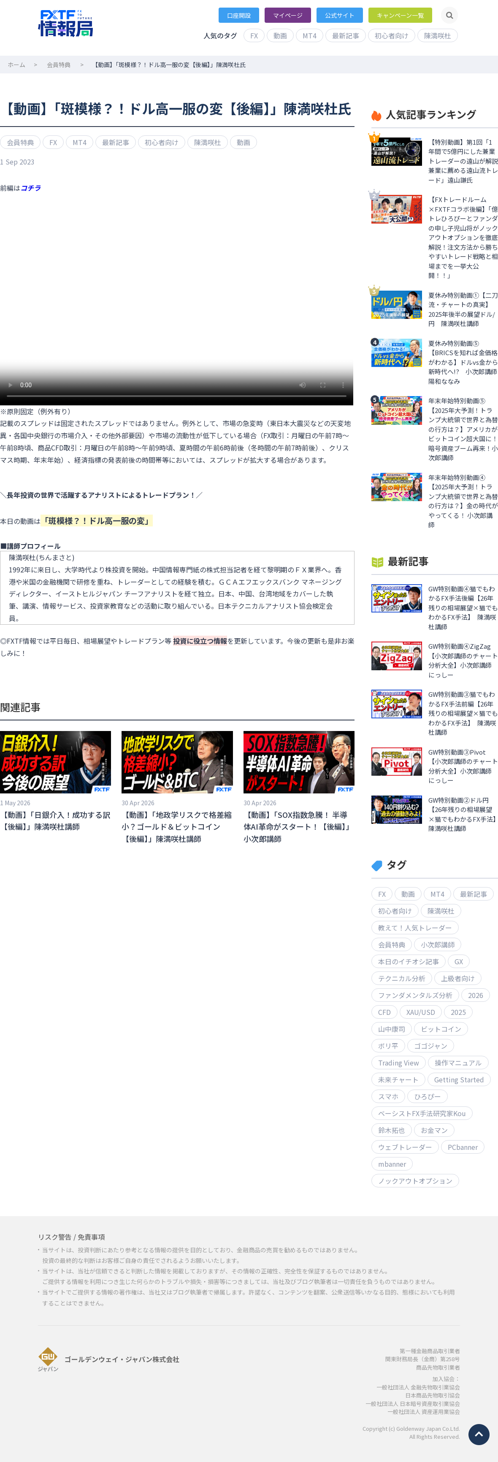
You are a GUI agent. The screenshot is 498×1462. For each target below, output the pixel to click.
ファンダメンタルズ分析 (415, 995)
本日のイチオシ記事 (408, 961)
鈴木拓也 (391, 1130)
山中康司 (391, 1029)
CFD (384, 1012)
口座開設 (239, 15)
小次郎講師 (438, 944)
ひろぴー (427, 1096)
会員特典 (58, 64)
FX (254, 35)
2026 (475, 995)
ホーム (16, 64)
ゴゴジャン (430, 1046)
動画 (280, 35)
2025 (458, 1012)
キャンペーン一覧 (400, 15)
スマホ (388, 1096)
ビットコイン (441, 1029)
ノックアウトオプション (415, 1181)
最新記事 (345, 35)
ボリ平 (388, 1046)
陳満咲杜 (437, 35)
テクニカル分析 (401, 978)
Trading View (398, 1062)
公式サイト (340, 15)
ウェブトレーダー (405, 1147)
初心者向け (392, 35)
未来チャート (398, 1079)
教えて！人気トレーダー (415, 928)
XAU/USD (420, 1012)
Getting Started (459, 1079)
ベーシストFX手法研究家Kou (422, 1113)
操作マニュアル (458, 1062)
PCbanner (463, 1147)
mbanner (392, 1164)
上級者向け (458, 978)
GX (459, 961)
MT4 (310, 35)
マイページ (288, 15)
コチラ (30, 188)
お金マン (434, 1130)
